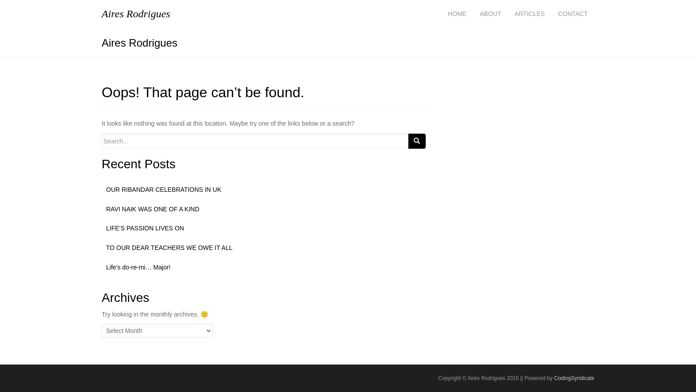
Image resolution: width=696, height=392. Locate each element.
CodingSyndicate (574, 378)
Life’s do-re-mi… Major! (138, 267)
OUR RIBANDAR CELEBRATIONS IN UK (163, 189)
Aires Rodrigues (140, 43)
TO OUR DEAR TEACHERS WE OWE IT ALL (169, 247)
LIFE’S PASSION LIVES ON (145, 228)
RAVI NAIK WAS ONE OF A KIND (152, 209)
